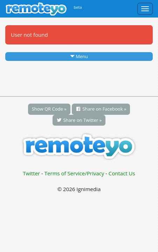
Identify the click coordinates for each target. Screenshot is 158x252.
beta (78, 7)
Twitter (31, 173)
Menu (79, 56)
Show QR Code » (49, 109)
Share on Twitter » (79, 120)
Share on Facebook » (101, 109)
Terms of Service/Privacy (74, 173)
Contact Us (122, 173)
